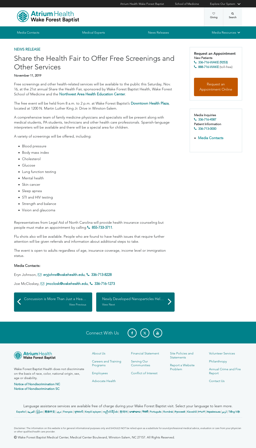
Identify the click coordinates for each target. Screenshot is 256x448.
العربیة (31, 411)
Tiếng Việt (234, 411)
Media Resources (224, 32)
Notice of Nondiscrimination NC (37, 384)
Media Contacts (28, 32)
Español (21, 411)
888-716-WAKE (208, 67)
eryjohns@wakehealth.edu (64, 275)
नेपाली (145, 411)
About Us (98, 353)
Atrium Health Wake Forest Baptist (142, 4)
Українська (214, 411)
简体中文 (50, 411)
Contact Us (217, 381)
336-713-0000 (207, 129)
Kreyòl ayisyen (93, 411)
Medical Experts (93, 32)
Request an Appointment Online (215, 87)
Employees (100, 373)
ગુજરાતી (78, 411)
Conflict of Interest (144, 373)
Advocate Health (104, 381)
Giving (213, 15)
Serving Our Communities (140, 363)
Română (168, 411)
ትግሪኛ (201, 411)
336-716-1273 (104, 284)
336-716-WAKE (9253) (213, 62)
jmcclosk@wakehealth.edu (67, 284)
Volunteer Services (222, 353)
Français (67, 411)
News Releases (158, 32)
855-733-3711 (102, 227)
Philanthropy (218, 361)
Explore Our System (222, 4)
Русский (180, 411)
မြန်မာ (39, 411)
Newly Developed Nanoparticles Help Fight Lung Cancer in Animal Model (138, 302)
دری (59, 411)
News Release (27, 49)
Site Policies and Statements (181, 355)
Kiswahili (192, 411)
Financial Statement (145, 353)
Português (155, 411)
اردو (224, 411)
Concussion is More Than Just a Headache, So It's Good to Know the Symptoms (58, 302)
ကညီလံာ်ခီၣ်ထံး (110, 411)
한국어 (124, 411)
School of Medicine (187, 4)
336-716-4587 (207, 120)
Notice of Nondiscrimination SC (36, 389)
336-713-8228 (101, 275)
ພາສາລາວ (134, 411)
